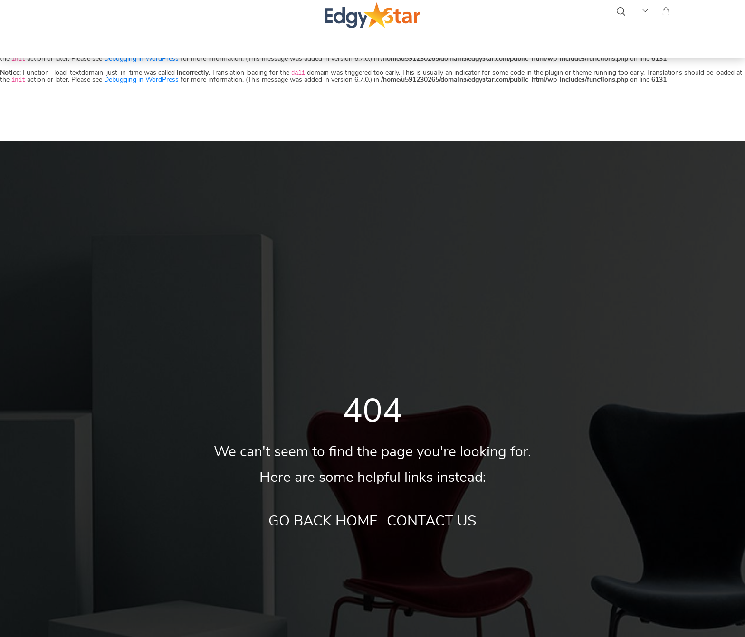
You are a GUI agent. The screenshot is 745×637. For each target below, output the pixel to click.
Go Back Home (322, 521)
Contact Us (432, 521)
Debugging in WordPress (141, 59)
